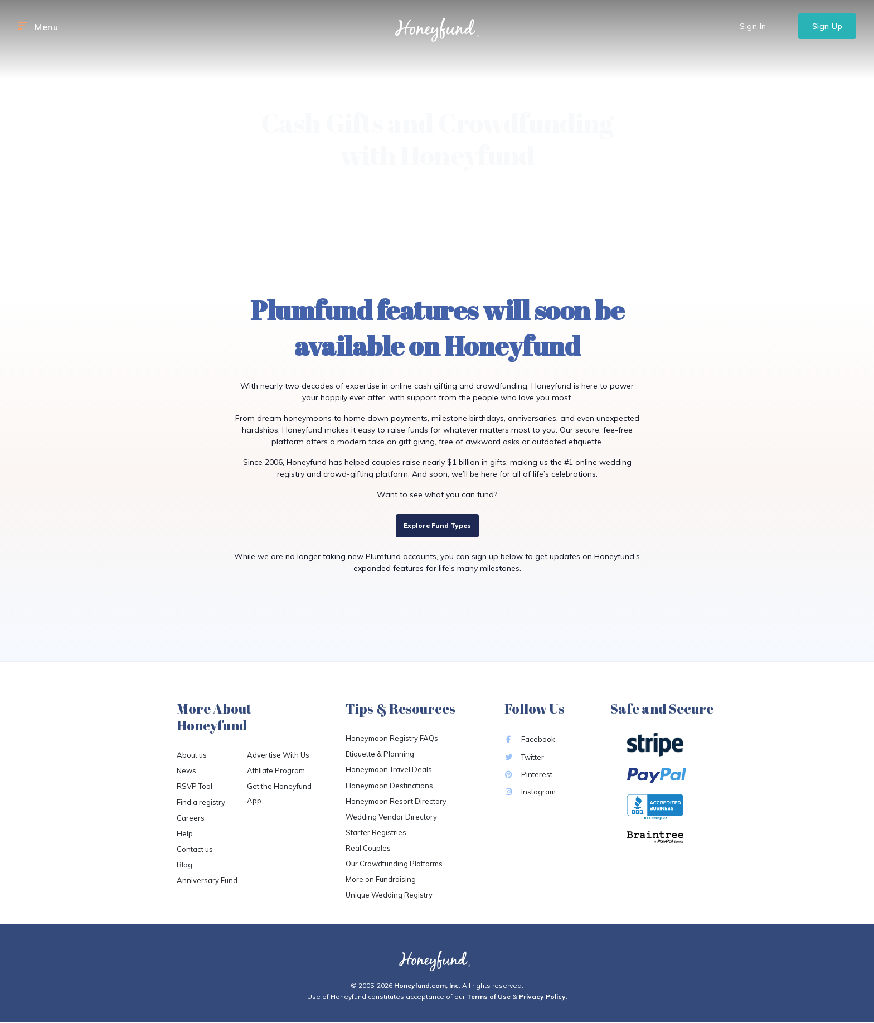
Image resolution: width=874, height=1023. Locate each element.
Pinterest (528, 774)
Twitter (524, 757)
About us (192, 754)
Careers (191, 817)
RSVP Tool (194, 786)
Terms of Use (489, 996)
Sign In (753, 26)
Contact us (195, 849)
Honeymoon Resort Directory (396, 801)
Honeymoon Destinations (389, 785)
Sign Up (827, 26)
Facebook (529, 739)
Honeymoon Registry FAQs (392, 738)
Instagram (530, 791)
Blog (184, 864)
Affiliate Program (276, 770)
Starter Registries (376, 832)
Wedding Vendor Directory (391, 816)
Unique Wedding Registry (389, 894)
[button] (22, 26)
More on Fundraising (381, 879)
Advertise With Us (278, 754)
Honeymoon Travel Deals (389, 769)
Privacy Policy (542, 996)
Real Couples (368, 847)
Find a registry (201, 802)
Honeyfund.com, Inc (426, 985)
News (186, 770)
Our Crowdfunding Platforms (394, 863)
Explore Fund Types (437, 525)
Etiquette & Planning (380, 753)
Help (185, 833)
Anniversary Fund (207, 880)
